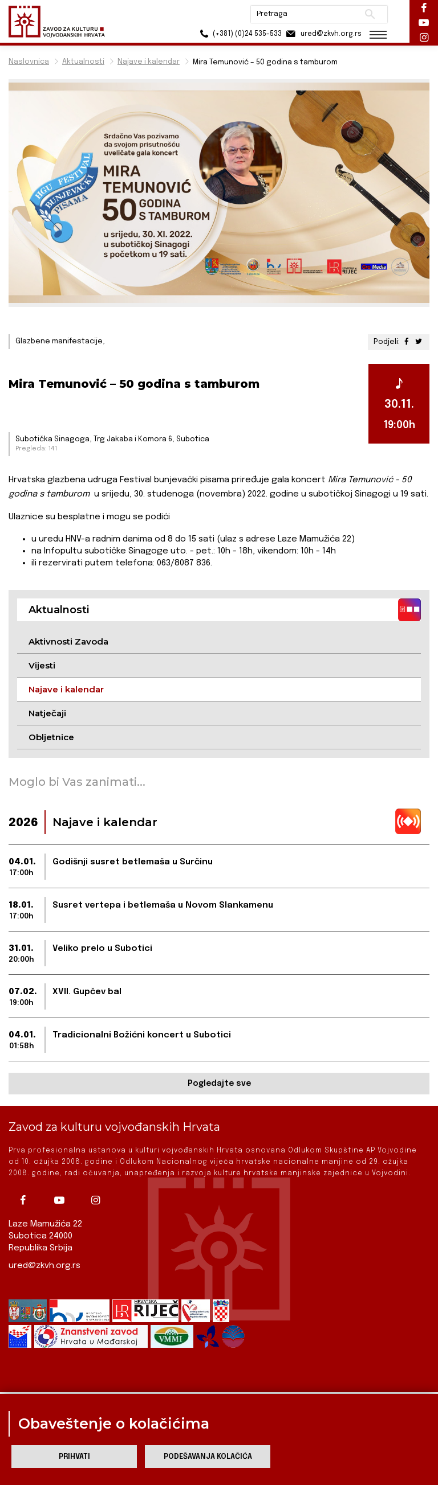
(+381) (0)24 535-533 (238, 33)
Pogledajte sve (219, 1084)
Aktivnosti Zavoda (68, 641)
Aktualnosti (83, 61)
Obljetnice (51, 737)
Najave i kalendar (148, 61)
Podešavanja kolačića (208, 1457)
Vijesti (42, 665)
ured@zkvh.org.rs (44, 1265)
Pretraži (369, 14)
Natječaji (47, 713)
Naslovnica (29, 61)
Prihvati (74, 1457)
